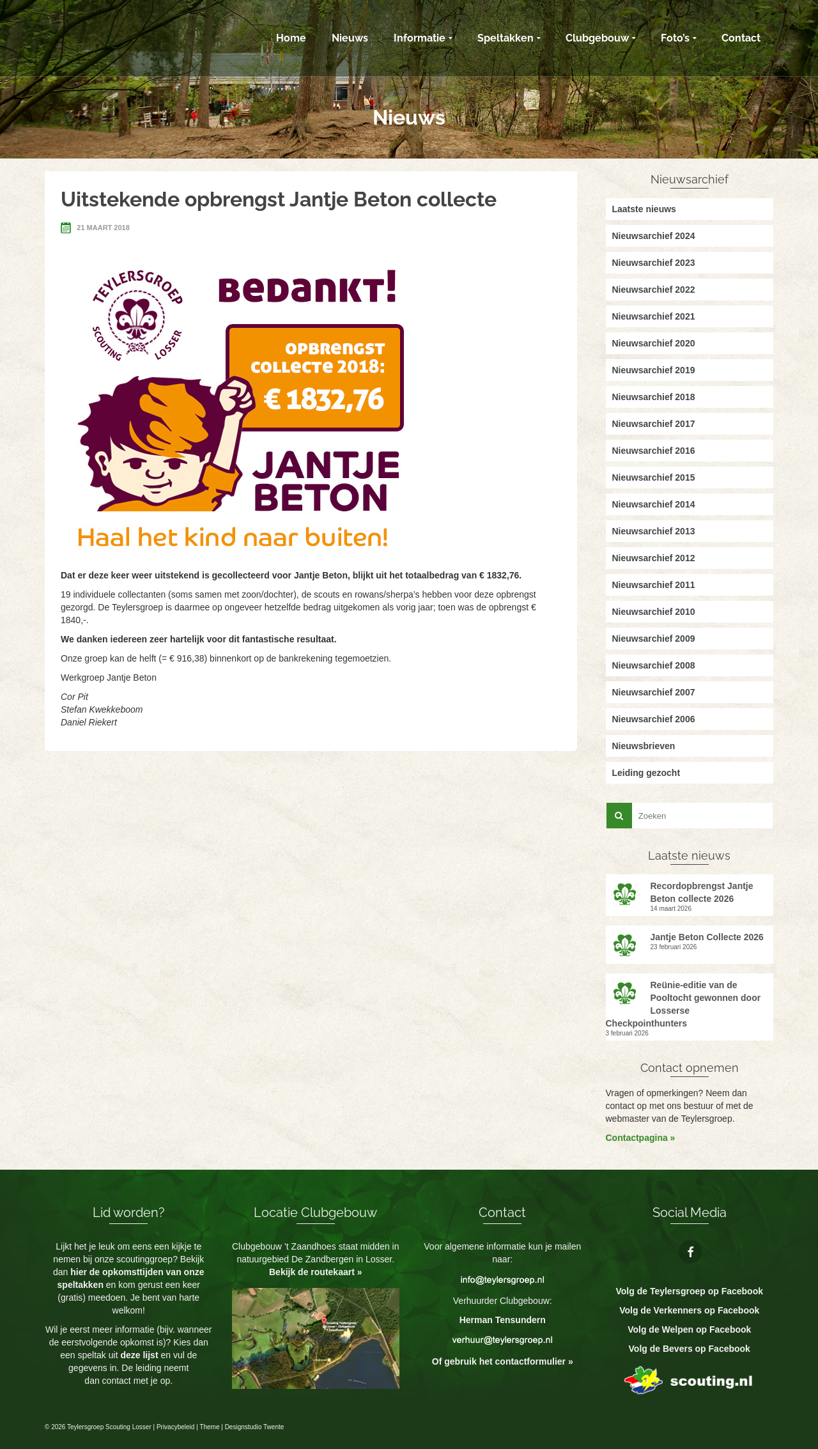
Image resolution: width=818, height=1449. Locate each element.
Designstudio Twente (254, 1426)
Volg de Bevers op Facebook (689, 1349)
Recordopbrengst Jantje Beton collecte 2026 (702, 892)
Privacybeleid (175, 1426)
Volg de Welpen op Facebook (689, 1329)
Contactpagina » (640, 1138)
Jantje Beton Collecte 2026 (707, 937)
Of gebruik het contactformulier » (502, 1361)
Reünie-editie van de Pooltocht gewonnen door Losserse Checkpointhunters (683, 1004)
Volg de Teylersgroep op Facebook (689, 1291)
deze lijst (140, 1355)
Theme (209, 1426)
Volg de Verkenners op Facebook (689, 1310)
